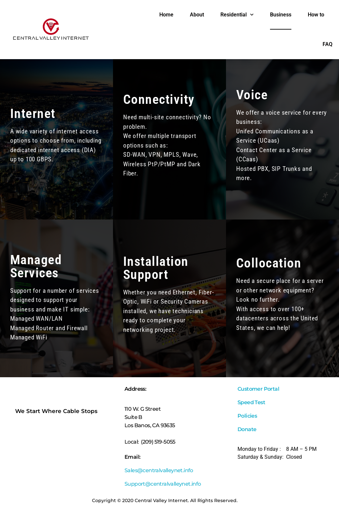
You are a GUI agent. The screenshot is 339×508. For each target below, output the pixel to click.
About (197, 15)
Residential (237, 15)
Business (280, 15)
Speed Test (251, 402)
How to (316, 15)
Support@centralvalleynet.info (162, 484)
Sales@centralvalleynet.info (159, 470)
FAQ (327, 44)
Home (166, 15)
